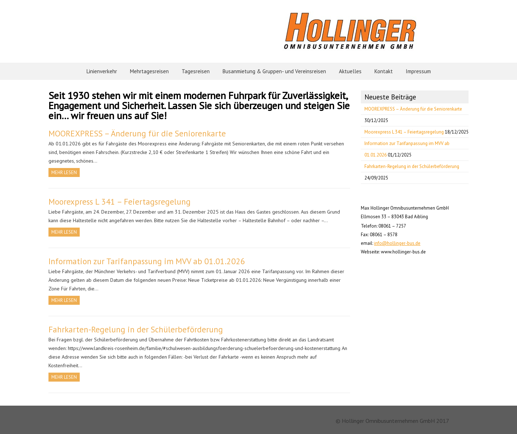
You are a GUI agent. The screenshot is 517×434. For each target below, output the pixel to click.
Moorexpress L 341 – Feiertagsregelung (119, 201)
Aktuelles (350, 71)
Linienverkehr (102, 71)
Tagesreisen (196, 71)
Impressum (418, 71)
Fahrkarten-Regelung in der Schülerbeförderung (135, 329)
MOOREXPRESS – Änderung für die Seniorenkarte (137, 133)
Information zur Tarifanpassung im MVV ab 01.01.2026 (146, 261)
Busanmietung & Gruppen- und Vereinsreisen (274, 71)
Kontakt (383, 71)
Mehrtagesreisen (149, 71)
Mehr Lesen (64, 172)
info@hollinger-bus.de (397, 243)
